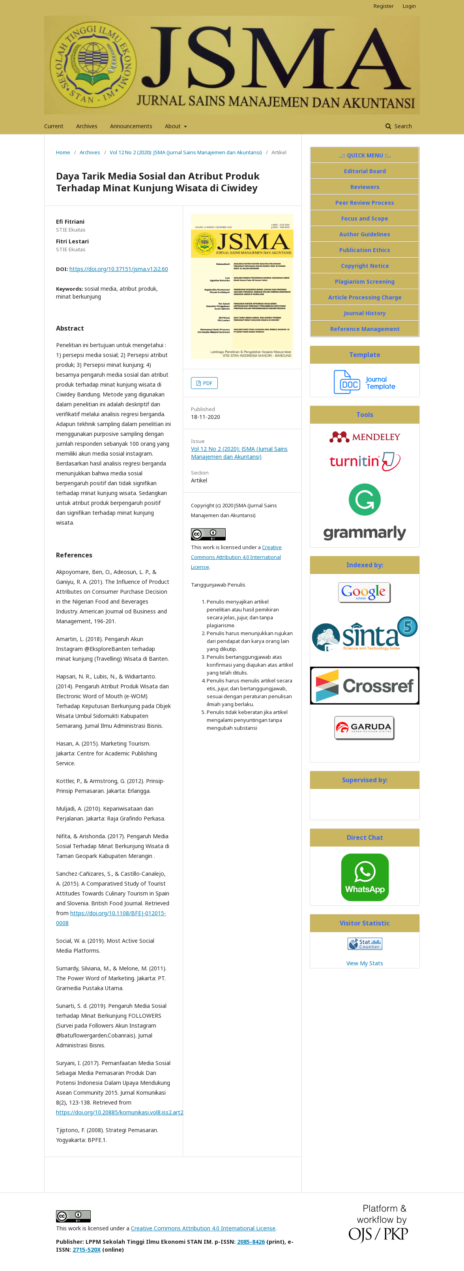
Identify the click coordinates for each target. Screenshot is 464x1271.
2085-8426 (251, 1241)
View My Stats (364, 963)
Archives (86, 126)
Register (384, 5)
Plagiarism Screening (365, 281)
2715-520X (87, 1249)
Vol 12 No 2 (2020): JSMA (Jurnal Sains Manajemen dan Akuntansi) (186, 152)
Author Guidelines (364, 234)
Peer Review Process (364, 202)
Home (63, 152)
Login (409, 5)
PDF (207, 383)
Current (54, 126)
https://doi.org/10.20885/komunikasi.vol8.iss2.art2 (119, 1112)
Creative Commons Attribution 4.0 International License (236, 557)
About (173, 126)
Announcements (131, 126)
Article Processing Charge (365, 297)
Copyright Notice (365, 265)
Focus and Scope (364, 218)
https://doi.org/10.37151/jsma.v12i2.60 (118, 269)
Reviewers (365, 187)
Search (402, 126)
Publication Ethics (364, 250)
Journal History (365, 313)
